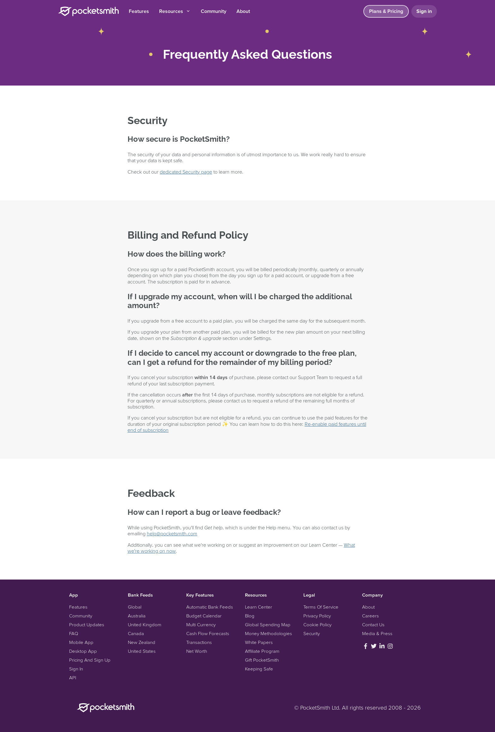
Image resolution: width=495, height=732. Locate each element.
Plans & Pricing (386, 11)
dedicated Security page (186, 172)
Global (134, 607)
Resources (175, 11)
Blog (249, 615)
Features (139, 11)
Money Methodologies (268, 633)
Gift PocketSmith (262, 660)
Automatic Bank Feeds (209, 607)
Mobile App (81, 642)
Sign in (424, 11)
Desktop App (83, 651)
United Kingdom (144, 624)
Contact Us (373, 624)
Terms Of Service (320, 607)
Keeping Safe (259, 668)
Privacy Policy (317, 615)
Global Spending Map (267, 624)
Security (311, 633)
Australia (137, 615)
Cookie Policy (317, 624)
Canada (136, 633)
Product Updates (86, 624)
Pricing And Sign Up (89, 660)
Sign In (76, 668)
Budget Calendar (204, 615)
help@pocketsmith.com (172, 533)
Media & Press (377, 633)
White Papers (259, 642)
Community (213, 11)
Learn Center (258, 607)
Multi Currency (201, 624)
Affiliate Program (262, 651)
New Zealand (141, 642)
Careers (370, 615)
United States (142, 651)
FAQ (73, 633)
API (72, 677)
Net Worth (196, 651)
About (243, 11)
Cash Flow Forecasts (207, 633)
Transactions (199, 642)
